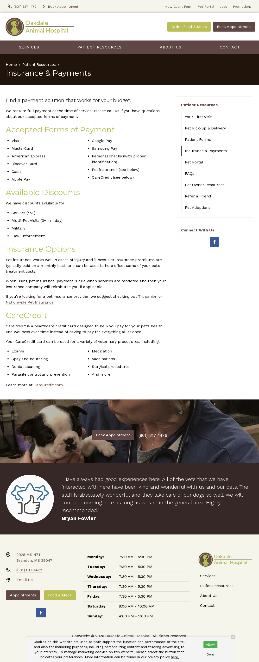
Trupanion (147, 296)
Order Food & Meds (189, 26)
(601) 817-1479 (153, 435)
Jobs (223, 6)
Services (29, 47)
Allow (210, 644)
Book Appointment (234, 26)
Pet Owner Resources (205, 184)
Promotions (242, 6)
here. (175, 657)
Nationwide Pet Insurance (30, 302)
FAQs (189, 173)
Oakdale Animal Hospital (128, 636)
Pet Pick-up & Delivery (205, 128)
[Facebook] (214, 242)
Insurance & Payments (206, 151)
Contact (230, 47)
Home (11, 64)
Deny (211, 654)
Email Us (24, 579)
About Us (171, 47)
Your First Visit (198, 117)
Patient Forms (198, 139)
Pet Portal (206, 6)
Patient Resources (99, 47)
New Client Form (178, 6)
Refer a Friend (198, 196)
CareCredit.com (48, 385)
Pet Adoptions (197, 207)
